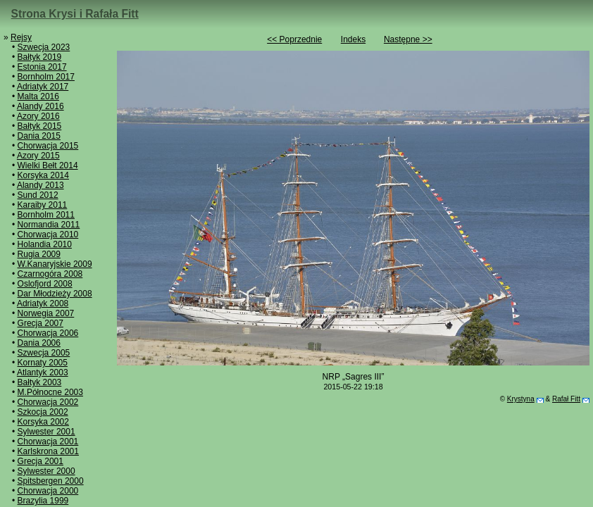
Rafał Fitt (566, 399)
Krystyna (521, 399)
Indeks (353, 39)
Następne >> (408, 39)
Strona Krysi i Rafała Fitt (75, 14)
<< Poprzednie (294, 39)
